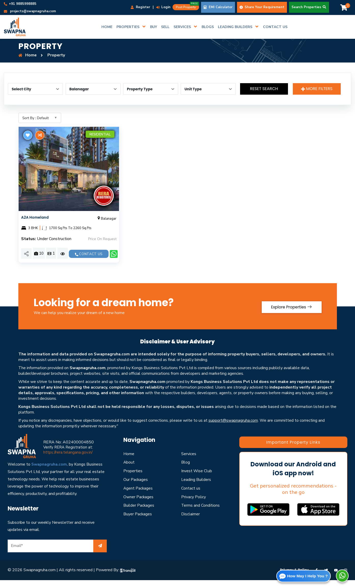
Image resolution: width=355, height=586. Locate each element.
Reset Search (265, 89)
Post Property (187, 6)
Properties (132, 477)
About (129, 468)
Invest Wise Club (196, 477)
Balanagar (106, 218)
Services (188, 459)
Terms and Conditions (200, 511)
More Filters (317, 89)
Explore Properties (290, 312)
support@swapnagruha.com (233, 426)
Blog (185, 468)
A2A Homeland (35, 217)
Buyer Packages (137, 520)
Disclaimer (190, 520)
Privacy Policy (193, 502)
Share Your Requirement (262, 7)
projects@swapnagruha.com (30, 11)
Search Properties (309, 7)
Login (163, 7)
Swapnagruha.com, (49, 470)
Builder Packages (138, 511)
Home (128, 459)
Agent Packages (138, 494)
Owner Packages (138, 502)
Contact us (88, 254)
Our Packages (135, 485)
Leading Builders (196, 485)
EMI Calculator (218, 7)
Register (140, 7)
